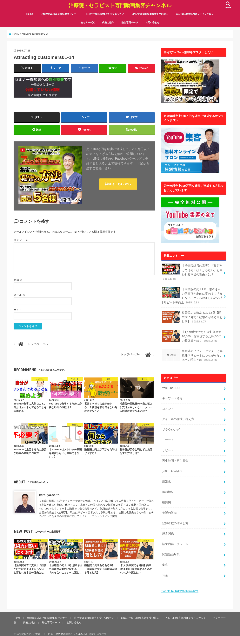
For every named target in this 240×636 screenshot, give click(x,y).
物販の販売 (169, 509)
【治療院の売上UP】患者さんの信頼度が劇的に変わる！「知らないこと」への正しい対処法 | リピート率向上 (192, 294)
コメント (21, 239)
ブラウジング (170, 427)
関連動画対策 (170, 550)
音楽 (165, 571)
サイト (18, 309)
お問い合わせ (152, 22)
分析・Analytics (172, 468)
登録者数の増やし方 (175, 519)
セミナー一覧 (88, 22)
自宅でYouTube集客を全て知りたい (105, 13)
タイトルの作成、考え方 (178, 417)
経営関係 (168, 530)
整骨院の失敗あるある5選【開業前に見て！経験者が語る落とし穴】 (192, 316)
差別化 (166, 478)
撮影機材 (168, 489)
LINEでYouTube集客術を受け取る (150, 13)
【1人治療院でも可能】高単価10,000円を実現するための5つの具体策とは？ (191, 334)
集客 (165, 561)
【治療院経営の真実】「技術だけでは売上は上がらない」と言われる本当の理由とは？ (192, 271)
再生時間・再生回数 (175, 458)
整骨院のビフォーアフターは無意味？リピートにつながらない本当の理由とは (192, 354)
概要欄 (166, 499)
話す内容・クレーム (175, 540)
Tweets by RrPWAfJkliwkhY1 (179, 587)
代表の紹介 (108, 22)
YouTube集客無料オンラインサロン (195, 13)
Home (29, 13)
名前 (18, 279)
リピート (168, 447)
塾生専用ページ (130, 22)
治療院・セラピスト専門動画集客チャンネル (120, 5)
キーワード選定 (172, 396)
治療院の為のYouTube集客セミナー (60, 13)
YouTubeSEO (170, 386)
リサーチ (168, 437)
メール (19, 294)
